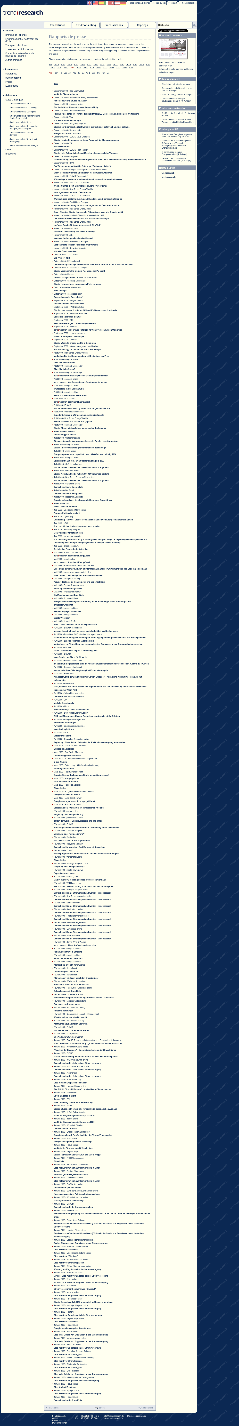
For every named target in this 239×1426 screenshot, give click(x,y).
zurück (101, 1408)
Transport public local (16, 45)
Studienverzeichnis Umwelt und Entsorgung (23, 140)
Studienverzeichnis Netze (20, 122)
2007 (79, 68)
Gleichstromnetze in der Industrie (176, 84)
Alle (50, 64)
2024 (69, 64)
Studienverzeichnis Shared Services (21, 134)
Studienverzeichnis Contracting (22, 108)
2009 (66, 68)
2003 (105, 68)
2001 (118, 68)
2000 (125, 68)
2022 (83, 64)
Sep (93, 73)
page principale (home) (140, 3)
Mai (74, 73)
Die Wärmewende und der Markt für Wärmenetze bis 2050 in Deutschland (178, 120)
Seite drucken (147, 1408)
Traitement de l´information (19, 49)
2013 (141, 64)
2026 (56, 64)
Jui (79, 73)
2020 (96, 64)
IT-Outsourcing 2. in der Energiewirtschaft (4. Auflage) (174, 153)
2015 (128, 64)
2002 (111, 68)
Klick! (170, 66)
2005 (92, 68)
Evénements (11, 86)
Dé (108, 73)
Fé (61, 73)
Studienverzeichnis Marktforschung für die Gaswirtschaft (24, 117)
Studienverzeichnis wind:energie (23, 145)
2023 (76, 64)
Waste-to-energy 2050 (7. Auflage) (176, 94)
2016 (122, 64)
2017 (115, 64)
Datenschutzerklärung (136, 1416)
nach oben (53, 1408)
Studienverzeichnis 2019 (20, 104)
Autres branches (13, 60)
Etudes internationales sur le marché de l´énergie (19, 54)
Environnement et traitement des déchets (21, 40)
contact (174, 3)
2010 (59, 68)
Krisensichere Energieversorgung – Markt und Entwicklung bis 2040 (177, 135)
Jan (56, 73)
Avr (69, 73)
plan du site (161, 3)
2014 (135, 64)
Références (11, 74)
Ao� (88, 73)
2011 (52, 68)
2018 (109, 64)
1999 (131, 68)
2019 (102, 64)
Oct (98, 73)
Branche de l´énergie (16, 35)
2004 (98, 68)
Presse (9, 82)
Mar (65, 73)
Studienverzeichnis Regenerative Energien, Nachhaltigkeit (23, 127)
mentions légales (189, 3)
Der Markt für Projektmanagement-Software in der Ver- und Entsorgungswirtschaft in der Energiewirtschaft (177, 144)
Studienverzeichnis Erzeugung (22, 112)
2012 (148, 64)
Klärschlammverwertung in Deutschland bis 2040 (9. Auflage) (176, 100)
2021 (89, 64)
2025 (63, 64)
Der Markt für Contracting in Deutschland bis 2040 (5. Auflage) (176, 159)
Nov (103, 73)
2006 (85, 68)
